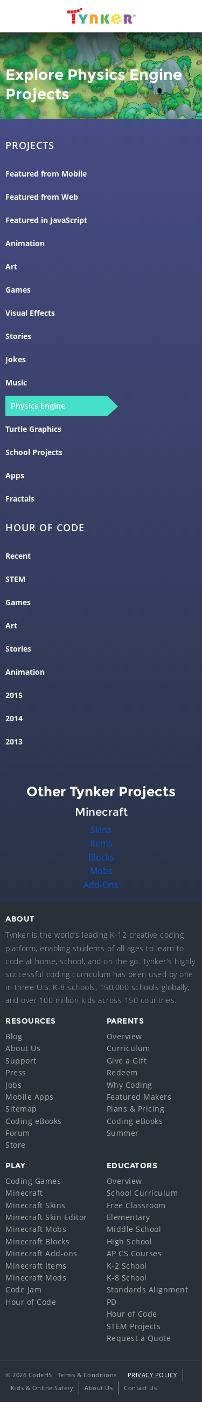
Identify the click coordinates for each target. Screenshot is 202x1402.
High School (129, 1241)
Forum (17, 1133)
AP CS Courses (134, 1253)
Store (15, 1145)
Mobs (101, 871)
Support (21, 1060)
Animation (25, 243)
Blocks (101, 857)
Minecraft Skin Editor (46, 1217)
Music (16, 383)
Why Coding (129, 1085)
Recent (18, 556)
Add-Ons (101, 885)
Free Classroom (136, 1205)
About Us (22, 1048)
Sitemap (21, 1108)
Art (11, 267)
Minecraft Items (36, 1266)
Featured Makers (139, 1097)
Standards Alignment (148, 1289)
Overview (124, 1036)
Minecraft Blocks (37, 1241)
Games (18, 290)
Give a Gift (127, 1060)
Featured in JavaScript (46, 220)
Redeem (122, 1072)
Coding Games (33, 1181)
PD (112, 1302)
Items (101, 843)
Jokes (15, 359)
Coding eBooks (33, 1121)
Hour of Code (30, 1302)
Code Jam (23, 1289)
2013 (14, 742)
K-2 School (127, 1266)
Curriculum (128, 1048)
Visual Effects (30, 313)
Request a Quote (139, 1338)
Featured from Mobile (46, 174)
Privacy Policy (152, 1375)
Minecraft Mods (35, 1277)
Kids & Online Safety (42, 1388)
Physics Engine (38, 406)
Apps (14, 475)
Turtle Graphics (33, 429)
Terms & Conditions (87, 1375)
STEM (15, 579)
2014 (14, 718)
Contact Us (140, 1388)
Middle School (134, 1229)
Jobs (13, 1085)
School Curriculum (142, 1193)
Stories (18, 336)
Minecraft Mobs (35, 1229)
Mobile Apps (29, 1097)
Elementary (128, 1217)
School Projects (33, 452)
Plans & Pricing (136, 1108)
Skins (101, 830)
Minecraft (24, 1193)
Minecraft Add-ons (41, 1253)
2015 (14, 695)
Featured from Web (41, 197)
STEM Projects (134, 1326)
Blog (13, 1036)
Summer (123, 1133)
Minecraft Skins (35, 1205)
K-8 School (127, 1277)
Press (15, 1072)
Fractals (19, 499)
